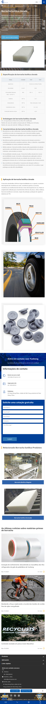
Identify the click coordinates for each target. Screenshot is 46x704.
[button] (23, 68)
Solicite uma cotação (10, 37)
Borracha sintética (20, 6)
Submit (9, 439)
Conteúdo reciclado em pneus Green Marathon (17, 644)
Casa (4, 6)
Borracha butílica (32, 6)
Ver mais (41, 572)
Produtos (10, 6)
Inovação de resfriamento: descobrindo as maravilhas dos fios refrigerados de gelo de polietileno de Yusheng (22, 566)
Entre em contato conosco (10, 668)
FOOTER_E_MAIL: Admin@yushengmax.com (9, 678)
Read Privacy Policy (26, 690)
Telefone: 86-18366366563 (7, 673)
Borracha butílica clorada (9, 7)
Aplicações (5, 660)
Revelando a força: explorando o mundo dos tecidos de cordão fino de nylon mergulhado (23, 605)
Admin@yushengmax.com (14, 377)
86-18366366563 (12, 385)
